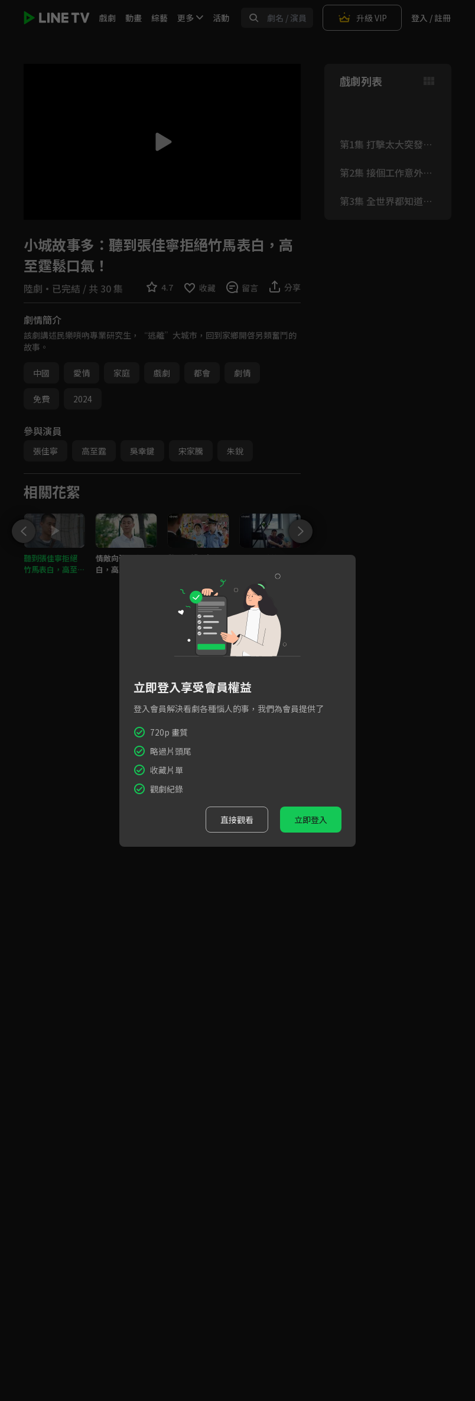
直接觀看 (236, 819)
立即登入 (310, 819)
